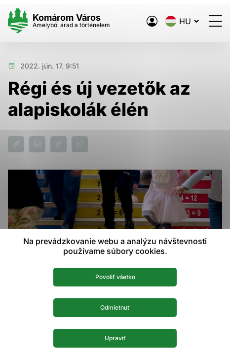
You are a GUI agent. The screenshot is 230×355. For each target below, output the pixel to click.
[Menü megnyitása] (215, 21)
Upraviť (115, 338)
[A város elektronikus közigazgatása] (152, 21)
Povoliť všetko (115, 277)
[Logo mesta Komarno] (59, 21)
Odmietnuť (115, 307)
